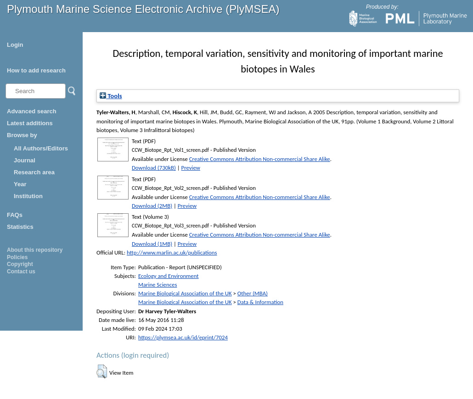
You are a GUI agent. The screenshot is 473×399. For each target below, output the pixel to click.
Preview (190, 167)
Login (15, 44)
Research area (34, 172)
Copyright (20, 264)
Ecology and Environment (168, 275)
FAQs (15, 214)
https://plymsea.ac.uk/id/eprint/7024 (183, 337)
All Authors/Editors (41, 148)
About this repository (34, 250)
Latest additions (30, 123)
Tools (111, 96)
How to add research (36, 70)
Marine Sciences (157, 284)
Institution (28, 196)
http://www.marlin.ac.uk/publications (172, 252)
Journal (24, 160)
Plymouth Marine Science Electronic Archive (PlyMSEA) (143, 9)
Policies (17, 257)
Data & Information (260, 302)
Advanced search (31, 111)
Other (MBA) (252, 293)
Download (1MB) (152, 243)
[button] (101, 371)
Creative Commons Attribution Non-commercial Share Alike (259, 158)
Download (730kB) (154, 167)
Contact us (21, 271)
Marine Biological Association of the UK (185, 293)
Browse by (22, 135)
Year (20, 184)
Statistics (20, 226)
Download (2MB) (152, 205)
